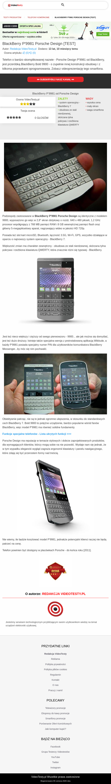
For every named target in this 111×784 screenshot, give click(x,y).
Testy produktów (12, 17)
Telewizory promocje (55, 708)
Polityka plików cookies (55, 669)
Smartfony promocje (55, 718)
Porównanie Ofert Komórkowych (55, 723)
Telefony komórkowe (38, 17)
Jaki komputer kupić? (55, 729)
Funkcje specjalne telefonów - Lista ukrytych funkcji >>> (36, 434)
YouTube (55, 757)
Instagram (55, 767)
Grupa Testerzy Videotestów (56, 752)
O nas (55, 685)
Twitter (55, 762)
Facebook (55, 746)
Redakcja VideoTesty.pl (23, 48)
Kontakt (55, 680)
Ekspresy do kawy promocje (55, 713)
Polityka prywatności (55, 664)
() (26, 52)
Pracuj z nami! (55, 690)
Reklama (55, 659)
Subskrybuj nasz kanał (55, 79)
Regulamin (55, 674)
